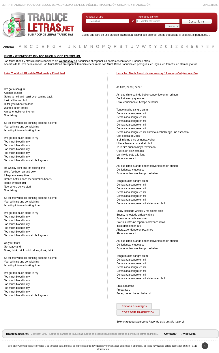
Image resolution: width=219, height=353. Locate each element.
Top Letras (209, 4)
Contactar (170, 333)
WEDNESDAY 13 (25, 56)
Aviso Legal (189, 333)
